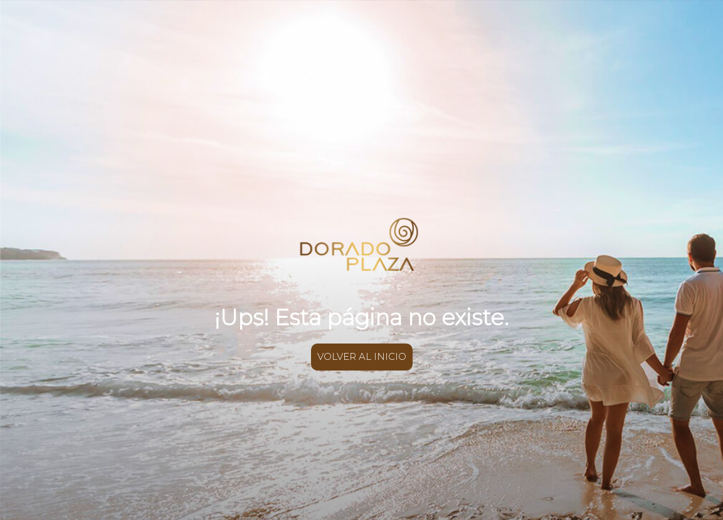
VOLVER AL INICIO (361, 356)
